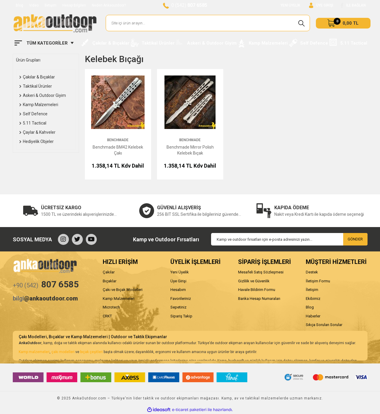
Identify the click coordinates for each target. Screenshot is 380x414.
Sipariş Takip (181, 316)
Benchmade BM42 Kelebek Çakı (118, 150)
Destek (312, 272)
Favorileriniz (180, 298)
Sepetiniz (178, 307)
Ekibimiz (313, 298)
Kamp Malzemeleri (118, 298)
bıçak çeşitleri (91, 352)
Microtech (111, 307)
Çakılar (109, 272)
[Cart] (343, 23)
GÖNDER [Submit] (355, 239)
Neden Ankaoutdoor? (109, 5)
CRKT (107, 316)
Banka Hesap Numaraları (259, 298)
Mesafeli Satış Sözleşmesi (261, 272)
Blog (19, 5)
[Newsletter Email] (289, 239)
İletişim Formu (318, 281)
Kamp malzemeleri (34, 352)
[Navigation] (44, 43)
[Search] (208, 23)
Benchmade (118, 140)
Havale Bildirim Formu (256, 289)
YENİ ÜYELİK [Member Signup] (290, 5)
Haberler (313, 316)
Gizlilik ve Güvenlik (254, 281)
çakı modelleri (63, 352)
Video (34, 5)
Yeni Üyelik (179, 272)
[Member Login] (321, 5)
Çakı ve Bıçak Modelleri (122, 289)
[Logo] (55, 23)
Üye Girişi (178, 281)
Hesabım (178, 289)
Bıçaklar (109, 281)
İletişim (50, 5)
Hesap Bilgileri (74, 5)
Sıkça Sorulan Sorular (324, 324)
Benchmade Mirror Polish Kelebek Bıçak (190, 150)
